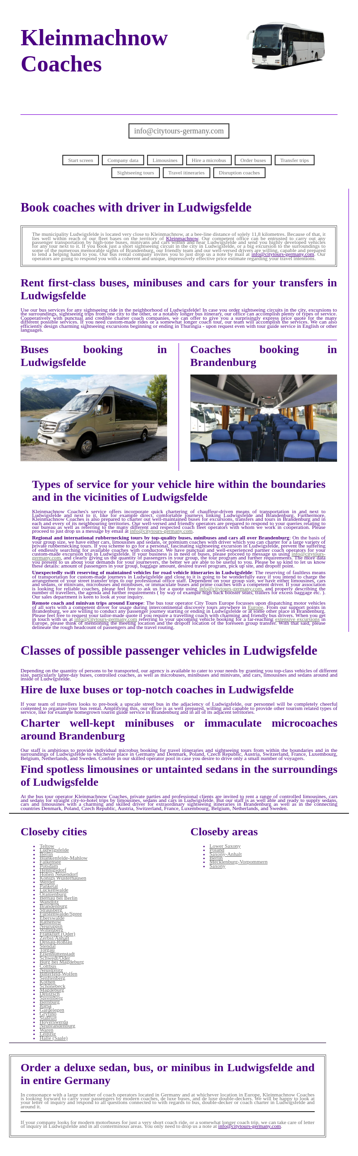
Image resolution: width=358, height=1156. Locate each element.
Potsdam (49, 866)
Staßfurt (48, 1018)
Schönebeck (52, 986)
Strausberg (51, 910)
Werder (47, 881)
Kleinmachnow (182, 238)
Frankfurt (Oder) (57, 933)
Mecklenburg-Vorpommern (238, 861)
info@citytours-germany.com (179, 131)
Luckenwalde (54, 889)
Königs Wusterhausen (63, 878)
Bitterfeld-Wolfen (58, 973)
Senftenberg (52, 978)
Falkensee (50, 861)
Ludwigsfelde (54, 849)
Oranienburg (53, 894)
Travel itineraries (187, 172)
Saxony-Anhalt (225, 854)
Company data (123, 160)
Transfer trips (294, 160)
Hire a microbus (209, 160)
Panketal (49, 886)
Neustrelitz (51, 970)
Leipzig (48, 1033)
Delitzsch (50, 993)
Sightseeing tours (135, 172)
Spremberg (51, 998)
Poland (216, 849)
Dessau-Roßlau (56, 941)
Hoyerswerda (54, 1021)
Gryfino (48, 1013)
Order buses (253, 160)
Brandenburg (53, 906)
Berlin (46, 854)
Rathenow (50, 921)
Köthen (47, 981)
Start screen (80, 160)
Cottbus (48, 966)
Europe (255, 607)
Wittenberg (51, 930)
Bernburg (50, 1001)
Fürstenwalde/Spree (61, 913)
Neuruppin (51, 926)
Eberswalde (52, 918)
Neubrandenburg (57, 1025)
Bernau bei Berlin (59, 898)
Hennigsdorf (53, 869)
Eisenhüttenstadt (57, 953)
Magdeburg (52, 990)
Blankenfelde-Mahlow (64, 858)
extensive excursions (297, 619)
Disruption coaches (239, 172)
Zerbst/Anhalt (54, 938)
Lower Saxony (225, 846)
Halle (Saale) (54, 1038)
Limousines (165, 160)
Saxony (217, 866)
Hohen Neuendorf (59, 874)
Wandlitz (49, 901)
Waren (46, 1030)
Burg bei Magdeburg (62, 961)
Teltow (47, 846)
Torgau (47, 950)
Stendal (48, 946)
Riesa (45, 1005)
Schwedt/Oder (55, 958)
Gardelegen (52, 1010)
